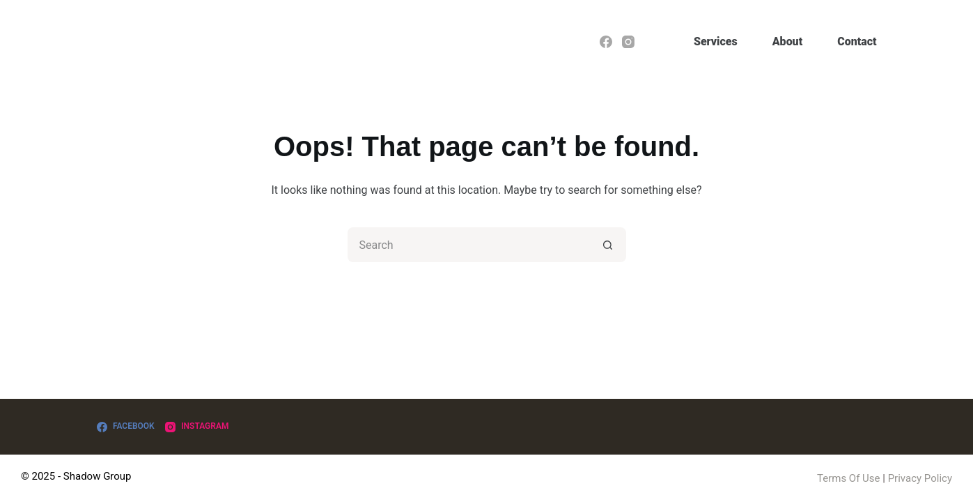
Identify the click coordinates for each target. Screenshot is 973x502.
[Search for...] (469, 244)
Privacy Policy (920, 478)
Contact (856, 41)
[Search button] (608, 244)
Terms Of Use (848, 478)
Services (716, 41)
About (787, 41)
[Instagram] (628, 42)
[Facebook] (606, 42)
